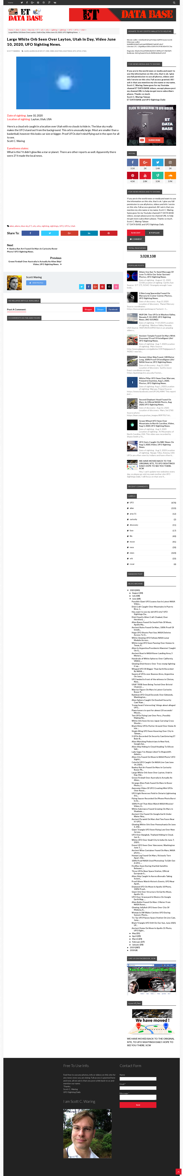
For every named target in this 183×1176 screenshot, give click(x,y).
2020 (132, 584)
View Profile (36, 270)
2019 (132, 941)
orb (42, 30)
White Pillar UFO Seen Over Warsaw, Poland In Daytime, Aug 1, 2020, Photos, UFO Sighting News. (157, 374)
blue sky (31, 30)
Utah (83, 30)
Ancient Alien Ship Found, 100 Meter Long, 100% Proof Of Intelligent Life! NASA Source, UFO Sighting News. (156, 353)
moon (132, 535)
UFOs (76, 30)
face (131, 524)
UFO (70, 30)
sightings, (67, 51)
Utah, (84, 51)
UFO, (74, 51)
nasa (132, 541)
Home (10, 2)
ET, (44, 51)
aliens (23, 30)
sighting (54, 30)
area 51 (133, 507)
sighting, (59, 51)
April (134, 930)
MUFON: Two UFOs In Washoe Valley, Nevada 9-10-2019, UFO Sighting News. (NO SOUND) (157, 310)
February (136, 935)
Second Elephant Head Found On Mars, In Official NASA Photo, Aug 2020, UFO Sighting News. (155, 395)
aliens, (32, 51)
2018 (132, 944)
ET (38, 30)
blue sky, (39, 51)
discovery (134, 518)
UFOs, (79, 51)
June (134, 592)
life (131, 530)
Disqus (100, 296)
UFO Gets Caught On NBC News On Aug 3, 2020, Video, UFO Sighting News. (156, 438)
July (134, 589)
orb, (47, 51)
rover (132, 558)
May (134, 927)
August (135, 586)
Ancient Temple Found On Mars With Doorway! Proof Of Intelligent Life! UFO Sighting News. (157, 332)
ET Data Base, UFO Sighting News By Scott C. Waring (27, 1173)
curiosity (133, 513)
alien (17, 30)
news (132, 546)
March (135, 932)
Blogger (88, 296)
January (136, 938)
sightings (62, 30)
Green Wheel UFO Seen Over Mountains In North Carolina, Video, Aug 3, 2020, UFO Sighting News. (156, 417)
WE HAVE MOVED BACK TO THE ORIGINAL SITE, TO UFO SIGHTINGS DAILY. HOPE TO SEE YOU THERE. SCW (157, 458)
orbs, (52, 51)
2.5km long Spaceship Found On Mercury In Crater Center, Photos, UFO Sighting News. (155, 289)
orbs (47, 30)
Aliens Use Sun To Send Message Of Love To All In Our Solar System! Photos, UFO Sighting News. (156, 268)
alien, (26, 51)
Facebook (113, 296)
